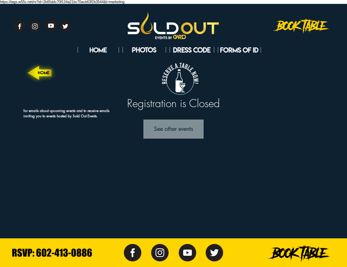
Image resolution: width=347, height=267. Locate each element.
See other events (173, 129)
